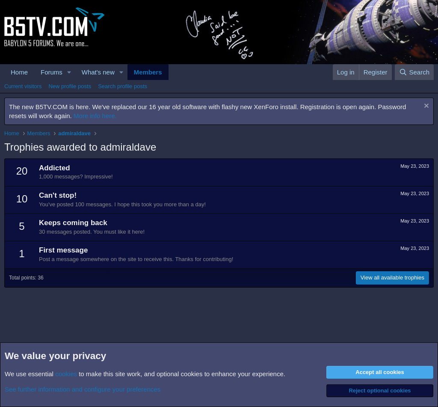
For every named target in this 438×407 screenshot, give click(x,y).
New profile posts (69, 86)
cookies (66, 373)
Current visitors (22, 86)
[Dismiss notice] (425, 106)
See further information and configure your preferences (82, 389)
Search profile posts (122, 86)
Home (19, 72)
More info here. (95, 115)
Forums (51, 72)
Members (148, 72)
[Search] (414, 72)
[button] (69, 72)
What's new (98, 72)
